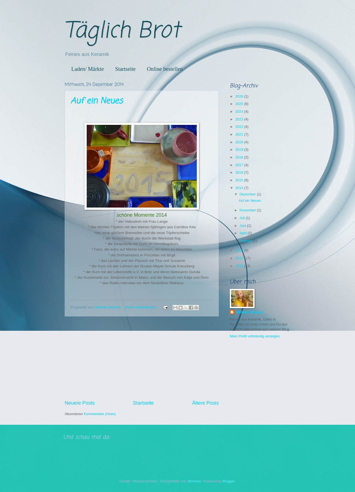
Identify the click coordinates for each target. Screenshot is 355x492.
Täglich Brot (122, 31)
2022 (239, 127)
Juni (243, 226)
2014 (239, 188)
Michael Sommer (249, 312)
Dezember (248, 194)
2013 (239, 250)
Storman (194, 481)
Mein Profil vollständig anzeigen (255, 336)
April (243, 233)
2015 (239, 180)
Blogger (229, 481)
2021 (239, 134)
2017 (239, 165)
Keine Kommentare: (141, 307)
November (248, 210)
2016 (239, 172)
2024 (239, 111)
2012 (239, 258)
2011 (239, 266)
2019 (239, 149)
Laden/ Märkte (87, 69)
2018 (239, 157)
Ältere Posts (205, 403)
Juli (242, 218)
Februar (246, 241)
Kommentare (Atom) (100, 414)
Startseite (125, 69)
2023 (239, 119)
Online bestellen (165, 69)
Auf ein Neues (96, 101)
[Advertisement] (141, 358)
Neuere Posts (80, 403)
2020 (239, 142)
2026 (239, 96)
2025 (239, 104)
